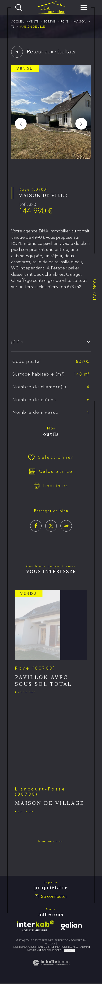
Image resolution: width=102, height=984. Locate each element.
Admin (85, 947)
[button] (81, 124)
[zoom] (51, 157)
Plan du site (45, 947)
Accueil (17, 21)
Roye (64, 21)
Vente (34, 21)
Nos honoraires (24, 947)
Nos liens (33, 950)
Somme (49, 21)
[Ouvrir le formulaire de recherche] (18, 7)
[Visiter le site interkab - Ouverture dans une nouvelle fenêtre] (35, 926)
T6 (12, 26)
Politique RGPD (51, 950)
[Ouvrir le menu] (84, 7)
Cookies (69, 950)
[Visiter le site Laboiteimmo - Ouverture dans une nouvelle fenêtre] (51, 968)
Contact (94, 290)
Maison (80, 21)
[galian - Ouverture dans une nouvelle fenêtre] (71, 926)
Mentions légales (66, 947)
